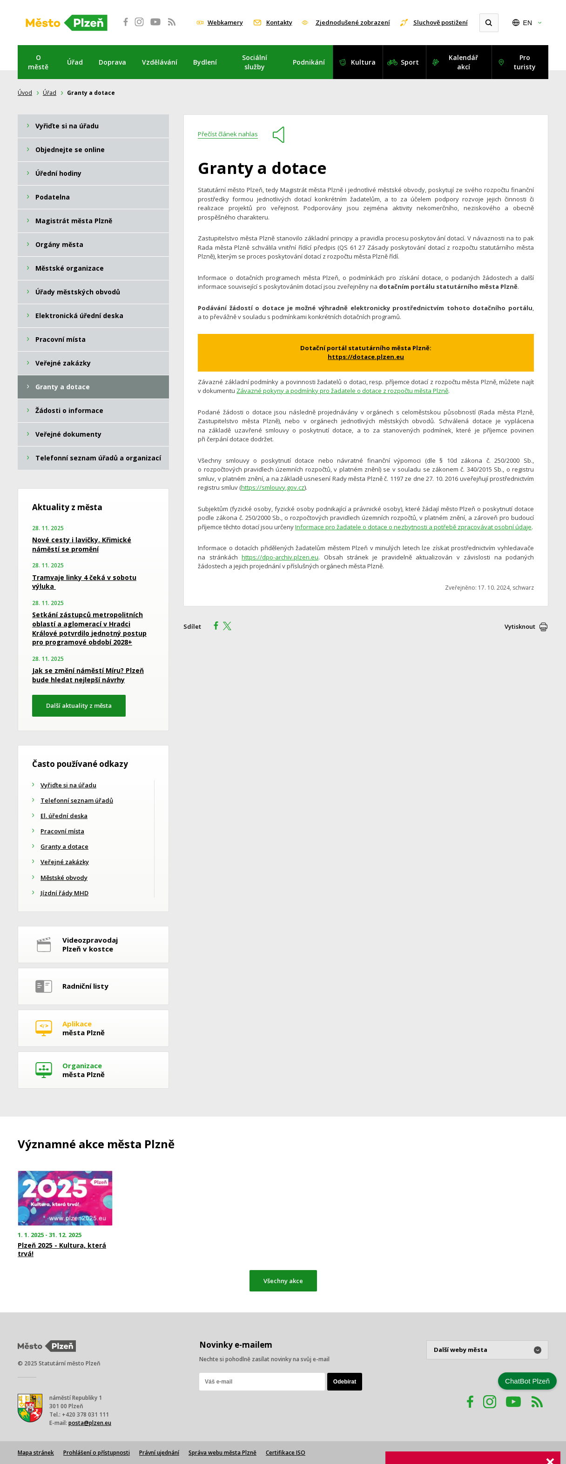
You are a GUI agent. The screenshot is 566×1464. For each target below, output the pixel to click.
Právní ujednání (159, 1453)
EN (527, 23)
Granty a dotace (64, 846)
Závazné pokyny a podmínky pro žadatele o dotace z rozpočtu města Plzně (342, 390)
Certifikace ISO (285, 1453)
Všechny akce (283, 1281)
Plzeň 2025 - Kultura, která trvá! (62, 1249)
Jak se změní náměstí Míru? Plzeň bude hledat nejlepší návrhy (88, 675)
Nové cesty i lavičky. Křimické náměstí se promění (81, 544)
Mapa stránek (36, 1453)
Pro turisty (524, 62)
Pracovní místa (62, 831)
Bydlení (205, 62)
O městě (38, 62)
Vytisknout (520, 626)
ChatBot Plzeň (527, 1381)
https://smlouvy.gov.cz (272, 487)
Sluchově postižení (440, 22)
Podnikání (309, 62)
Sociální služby (254, 62)
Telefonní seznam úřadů (76, 800)
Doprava (112, 62)
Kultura (363, 62)
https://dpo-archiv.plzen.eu (280, 557)
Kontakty (279, 22)
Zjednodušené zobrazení (353, 22)
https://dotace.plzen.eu (366, 357)
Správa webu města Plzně (222, 1453)
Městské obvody (64, 877)
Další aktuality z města (79, 705)
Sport (410, 62)
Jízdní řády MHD (64, 893)
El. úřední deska (64, 816)
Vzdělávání (159, 62)
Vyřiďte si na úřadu (68, 785)
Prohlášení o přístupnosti (96, 1453)
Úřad (75, 62)
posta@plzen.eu (89, 1423)
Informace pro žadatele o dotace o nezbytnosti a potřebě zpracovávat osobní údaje (413, 527)
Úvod (25, 93)
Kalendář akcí (463, 62)
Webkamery (225, 22)
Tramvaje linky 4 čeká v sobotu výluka (84, 582)
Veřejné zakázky (64, 862)
